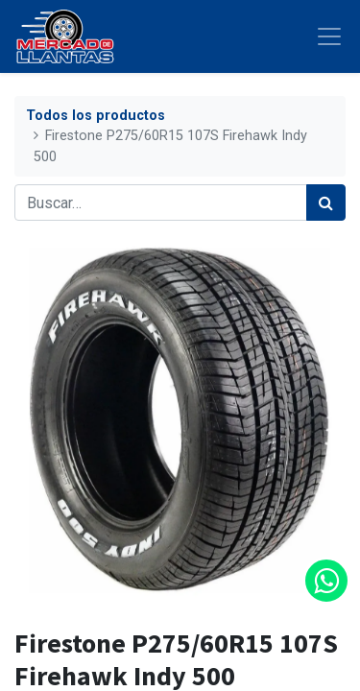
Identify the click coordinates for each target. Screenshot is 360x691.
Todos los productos (95, 115)
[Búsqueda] (326, 202)
